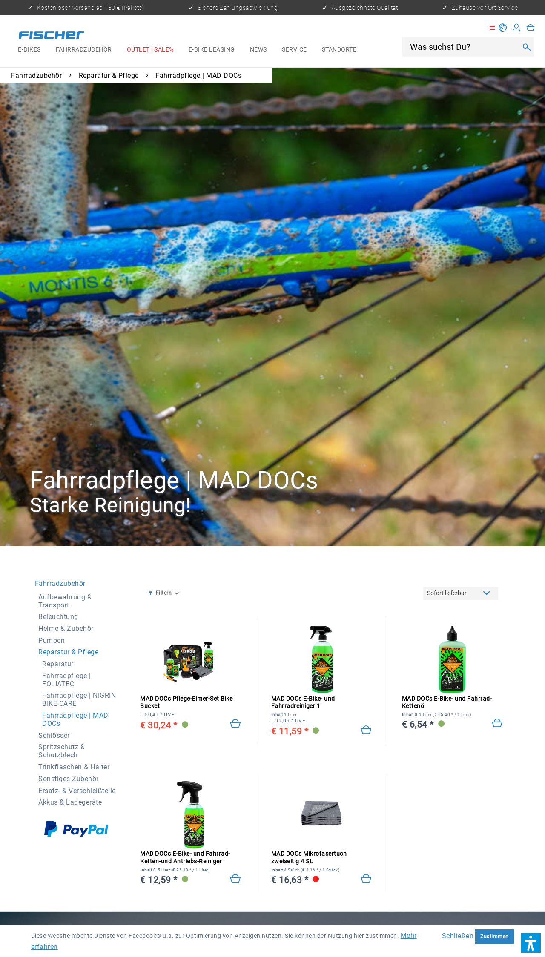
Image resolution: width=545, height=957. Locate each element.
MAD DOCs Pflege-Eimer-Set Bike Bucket (186, 702)
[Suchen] (526, 47)
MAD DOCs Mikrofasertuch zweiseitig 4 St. (309, 857)
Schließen (458, 936)
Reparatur (58, 664)
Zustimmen (494, 937)
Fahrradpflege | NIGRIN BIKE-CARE (79, 699)
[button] (531, 943)
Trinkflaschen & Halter (73, 767)
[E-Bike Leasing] (211, 50)
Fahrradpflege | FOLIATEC (66, 680)
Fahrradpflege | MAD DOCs (75, 719)
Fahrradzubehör (60, 583)
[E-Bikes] (30, 50)
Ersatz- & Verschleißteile (77, 791)
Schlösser (54, 735)
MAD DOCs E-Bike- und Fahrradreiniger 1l (303, 702)
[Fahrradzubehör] (83, 50)
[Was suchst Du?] (463, 47)
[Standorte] (339, 50)
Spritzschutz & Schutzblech (61, 751)
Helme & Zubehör (66, 629)
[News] (258, 50)
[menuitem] (30, 50)
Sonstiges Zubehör (68, 779)
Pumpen (51, 640)
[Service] (295, 50)
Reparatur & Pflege (68, 652)
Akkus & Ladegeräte (70, 802)
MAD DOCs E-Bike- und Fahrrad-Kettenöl (447, 702)
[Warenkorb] (530, 27)
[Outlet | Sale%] (150, 50)
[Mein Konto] (516, 27)
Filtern (160, 593)
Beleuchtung (58, 617)
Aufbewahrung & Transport (65, 601)
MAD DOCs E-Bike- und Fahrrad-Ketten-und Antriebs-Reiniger (185, 857)
